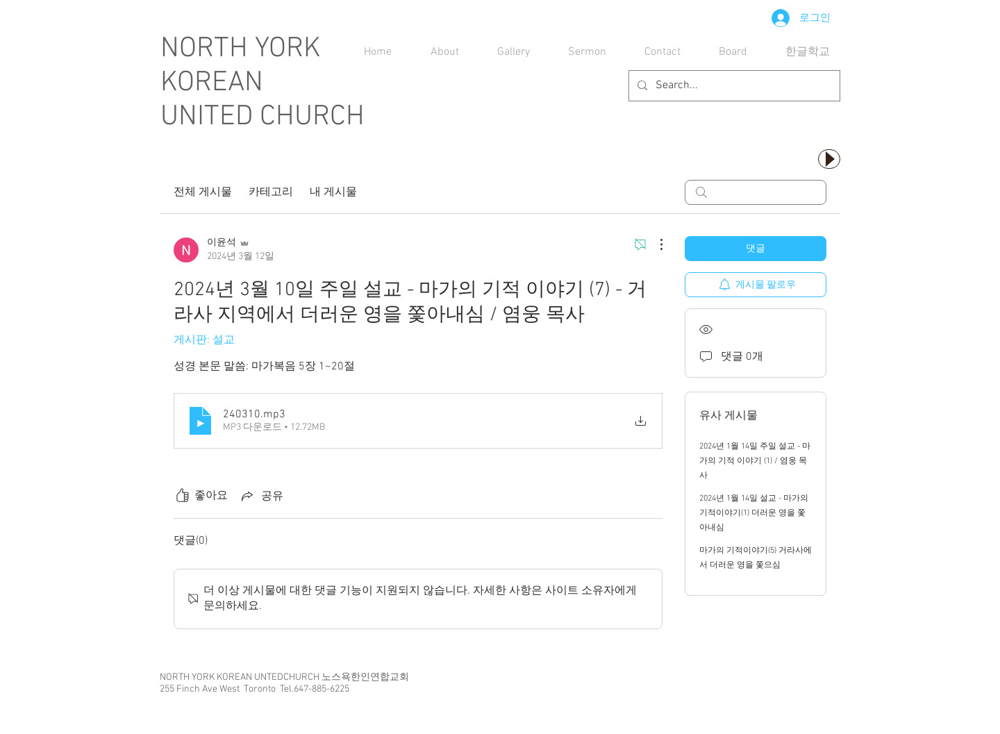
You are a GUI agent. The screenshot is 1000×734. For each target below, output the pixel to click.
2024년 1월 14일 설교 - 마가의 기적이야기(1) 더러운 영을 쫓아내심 (753, 513)
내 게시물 (333, 192)
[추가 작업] (654, 244)
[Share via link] (261, 495)
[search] (755, 192)
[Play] (829, 159)
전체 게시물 (203, 192)
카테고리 (271, 192)
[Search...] (733, 86)
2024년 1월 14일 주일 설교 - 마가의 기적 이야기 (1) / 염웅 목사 (754, 461)
